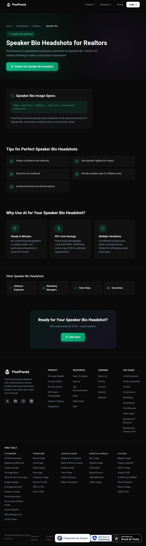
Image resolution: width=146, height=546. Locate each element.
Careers (102, 392)
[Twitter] (7, 401)
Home (9, 26)
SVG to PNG (38, 492)
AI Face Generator (131, 381)
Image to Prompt (12, 492)
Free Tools (11, 448)
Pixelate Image (96, 463)
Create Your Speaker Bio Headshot (32, 67)
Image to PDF (124, 472)
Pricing (120, 4)
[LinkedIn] (31, 401)
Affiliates (102, 397)
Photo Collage (124, 487)
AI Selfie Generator (13, 458)
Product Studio (55, 387)
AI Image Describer (13, 487)
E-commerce (129, 392)
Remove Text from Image (16, 477)
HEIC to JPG (38, 487)
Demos (76, 381)
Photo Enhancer (125, 482)
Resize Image (39, 458)
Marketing (128, 397)
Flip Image (37, 472)
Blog (75, 396)
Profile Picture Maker (127, 477)
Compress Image (40, 477)
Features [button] (89, 4)
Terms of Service (35, 538)
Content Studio (55, 381)
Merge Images (124, 458)
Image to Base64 (125, 463)
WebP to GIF (123, 492)
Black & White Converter (72, 463)
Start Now (73, 337)
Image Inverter (67, 468)
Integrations (53, 406)
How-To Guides (80, 376)
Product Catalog (55, 401)
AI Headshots (22, 26)
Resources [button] (105, 4)
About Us (102, 376)
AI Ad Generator (130, 376)
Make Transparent (69, 482)
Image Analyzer (12, 482)
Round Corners (96, 472)
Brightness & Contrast (71, 458)
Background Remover (14, 463)
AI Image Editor (12, 472)
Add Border (94, 468)
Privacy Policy (49, 538)
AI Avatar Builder (56, 376)
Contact (102, 387)
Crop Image (38, 463)
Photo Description (13, 496)
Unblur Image (95, 482)
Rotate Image (39, 468)
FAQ (75, 406)
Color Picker (66, 472)
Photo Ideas (129, 413)
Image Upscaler (12, 468)
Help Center (78, 401)
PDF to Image (124, 468)
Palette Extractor (68, 477)
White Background (13, 514)
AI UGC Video (11, 519)
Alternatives (129, 403)
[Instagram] (23, 401)
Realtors (36, 26)
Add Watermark (96, 477)
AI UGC (126, 387)
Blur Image (94, 458)
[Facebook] (15, 401)
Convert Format (40, 482)
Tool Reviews (129, 408)
